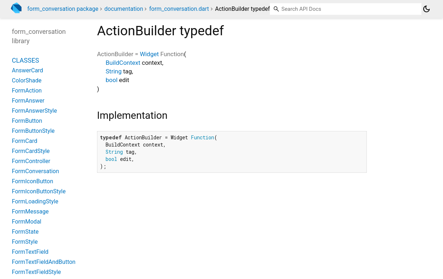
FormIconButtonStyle (39, 191)
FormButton (27, 120)
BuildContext (123, 62)
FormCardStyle (31, 151)
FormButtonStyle (33, 130)
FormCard (24, 141)
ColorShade (27, 80)
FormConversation (35, 171)
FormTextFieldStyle (36, 272)
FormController (31, 161)
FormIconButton (32, 181)
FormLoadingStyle (35, 201)
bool (111, 80)
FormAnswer (28, 100)
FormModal (26, 221)
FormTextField (30, 251)
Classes (25, 60)
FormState (25, 231)
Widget (149, 54)
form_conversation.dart (179, 8)
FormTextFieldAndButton (43, 261)
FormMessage (30, 211)
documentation (124, 8)
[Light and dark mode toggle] (426, 9)
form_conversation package (62, 8)
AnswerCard (27, 70)
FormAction (27, 90)
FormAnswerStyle (34, 110)
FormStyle (25, 241)
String (113, 71)
